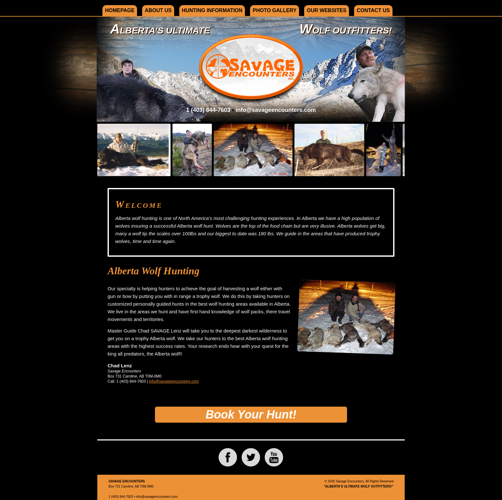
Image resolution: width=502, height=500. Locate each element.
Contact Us (373, 10)
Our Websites (326, 10)
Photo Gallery (274, 10)
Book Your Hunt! (251, 414)
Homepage (119, 10)
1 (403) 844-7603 (208, 110)
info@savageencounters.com (276, 110)
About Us (158, 10)
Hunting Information (212, 10)
